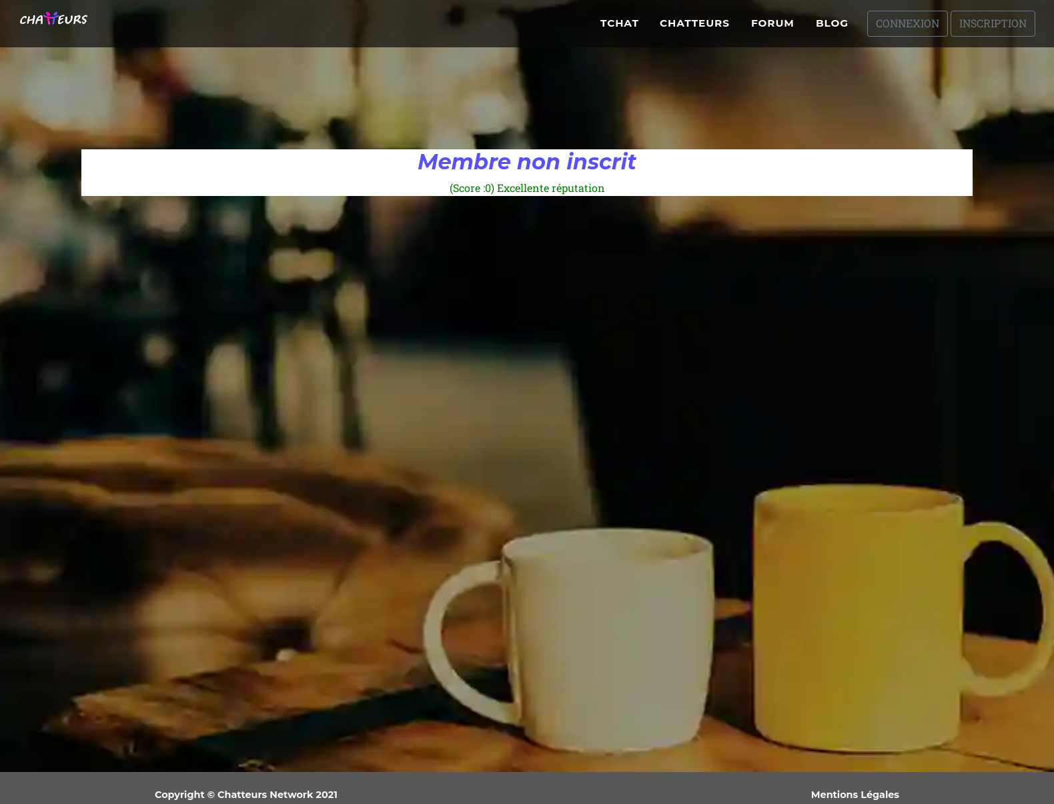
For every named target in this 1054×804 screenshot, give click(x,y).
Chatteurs (695, 28)
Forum (773, 28)
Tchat (619, 28)
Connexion (907, 28)
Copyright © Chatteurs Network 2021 (246, 795)
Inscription (993, 28)
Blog (832, 28)
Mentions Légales (855, 795)
